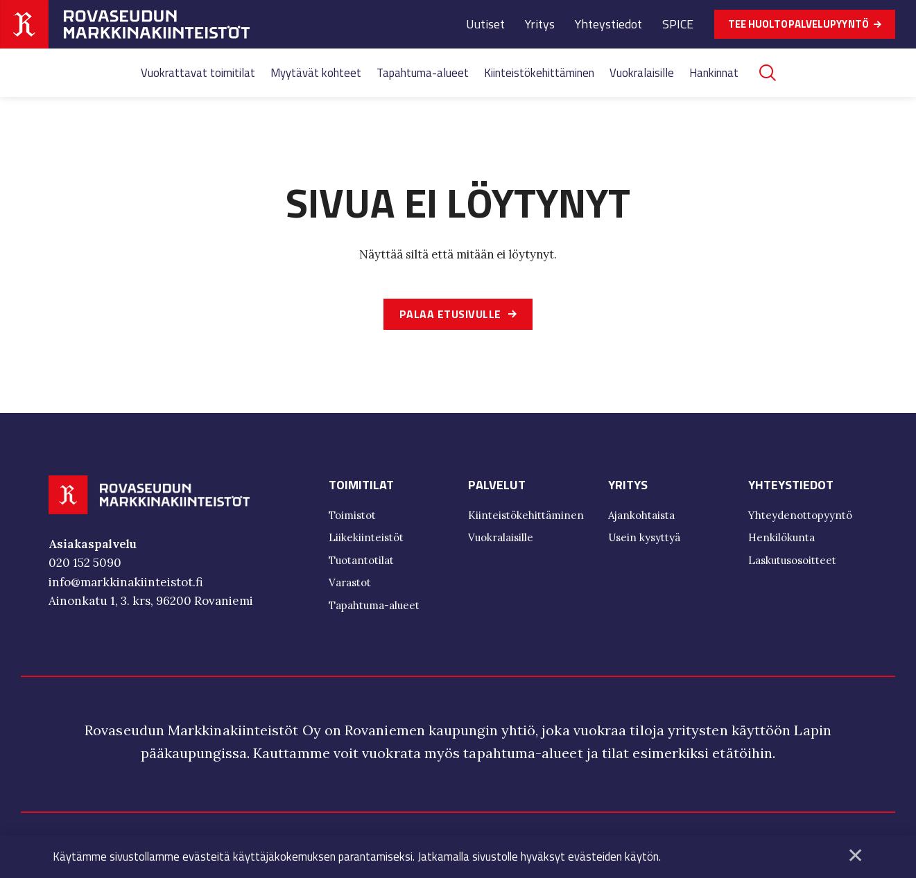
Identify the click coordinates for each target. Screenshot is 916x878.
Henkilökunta (781, 538)
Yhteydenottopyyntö (800, 516)
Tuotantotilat (361, 561)
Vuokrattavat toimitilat (198, 72)
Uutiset (485, 24)
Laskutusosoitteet (792, 561)
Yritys (540, 24)
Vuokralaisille (642, 72)
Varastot (350, 583)
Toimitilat (361, 486)
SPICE (677, 24)
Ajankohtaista (641, 516)
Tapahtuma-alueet (423, 72)
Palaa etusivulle (450, 314)
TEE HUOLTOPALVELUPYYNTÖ (798, 24)
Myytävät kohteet (315, 72)
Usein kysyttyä (644, 538)
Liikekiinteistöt (366, 538)
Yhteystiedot (608, 24)
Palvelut (497, 486)
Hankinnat (713, 72)
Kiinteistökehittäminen (539, 72)
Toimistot (352, 516)
